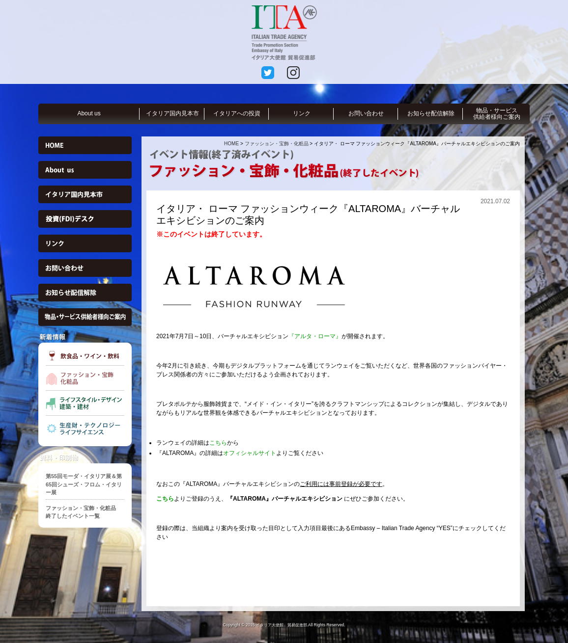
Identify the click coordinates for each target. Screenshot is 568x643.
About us (88, 113)
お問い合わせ (366, 113)
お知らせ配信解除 (430, 113)
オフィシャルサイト (249, 453)
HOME (231, 143)
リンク (302, 113)
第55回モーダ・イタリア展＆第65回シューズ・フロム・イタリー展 (84, 484)
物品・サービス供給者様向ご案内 (496, 113)
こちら (218, 442)
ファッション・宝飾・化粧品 (277, 143)
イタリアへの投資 (236, 113)
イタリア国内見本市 (172, 113)
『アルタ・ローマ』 (314, 336)
